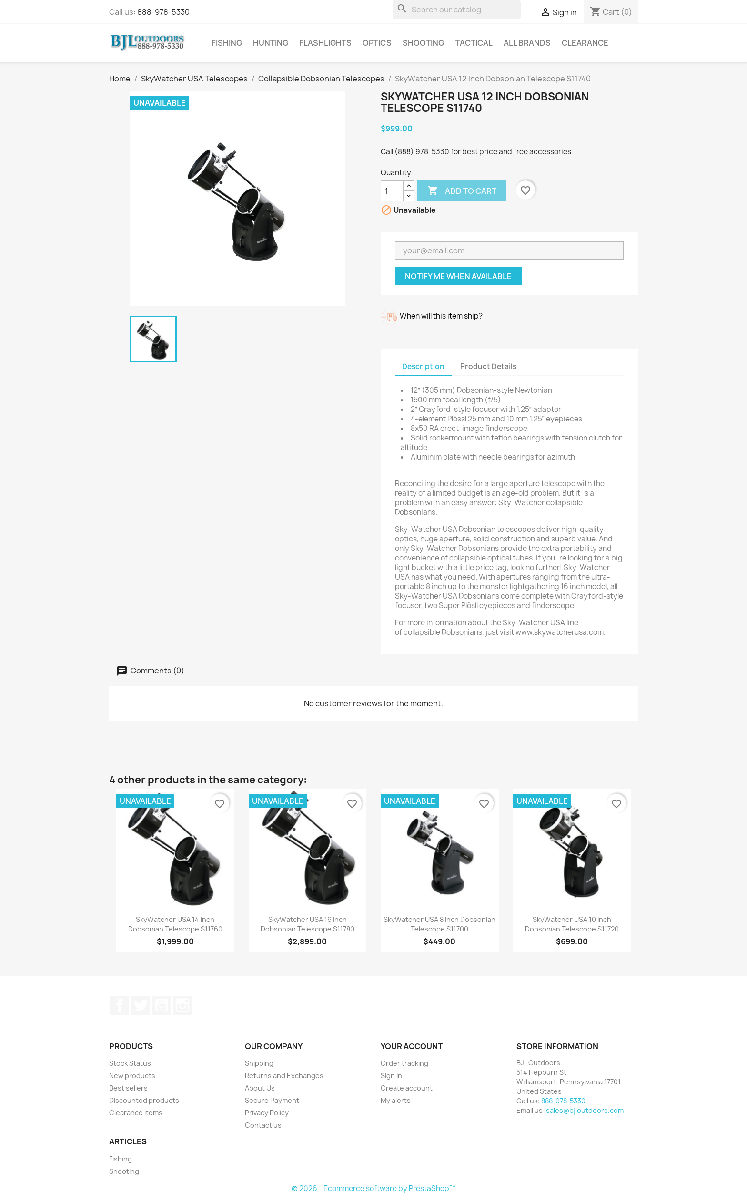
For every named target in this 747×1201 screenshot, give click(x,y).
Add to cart (461, 191)
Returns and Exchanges (284, 1075)
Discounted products (144, 1100)
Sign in (391, 1075)
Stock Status (130, 1063)
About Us (260, 1087)
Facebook (119, 1005)
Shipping (259, 1063)
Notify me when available (458, 276)
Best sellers (128, 1087)
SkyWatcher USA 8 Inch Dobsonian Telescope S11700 (439, 924)
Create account (407, 1087)
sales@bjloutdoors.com (585, 1110)
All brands (527, 43)
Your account (412, 1046)
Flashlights (325, 43)
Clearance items (135, 1112)
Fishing (227, 43)
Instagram (182, 1005)
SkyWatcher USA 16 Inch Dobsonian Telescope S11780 (307, 924)
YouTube (161, 1005)
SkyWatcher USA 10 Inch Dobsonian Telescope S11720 (572, 924)
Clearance (585, 43)
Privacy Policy (267, 1112)
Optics (377, 43)
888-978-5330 (163, 12)
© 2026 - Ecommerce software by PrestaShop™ (374, 1188)
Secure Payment (272, 1100)
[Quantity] (392, 190)
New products (132, 1075)
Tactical (474, 43)
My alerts (396, 1100)
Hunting (270, 43)
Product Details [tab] (488, 366)
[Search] (457, 9)
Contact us (263, 1125)
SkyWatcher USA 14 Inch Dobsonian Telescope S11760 (175, 924)
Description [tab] (423, 366)
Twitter (140, 1005)
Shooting (423, 43)
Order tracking (404, 1063)
